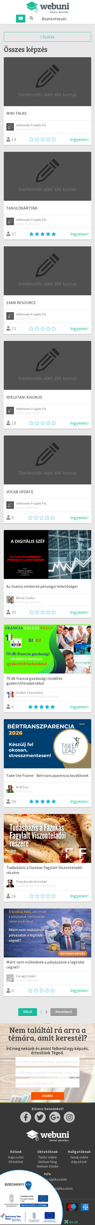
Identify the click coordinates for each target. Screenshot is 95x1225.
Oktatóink (15, 1161)
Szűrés (47, 36)
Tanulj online (79, 1157)
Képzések (79, 1161)
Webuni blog (47, 1161)
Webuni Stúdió (48, 1166)
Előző (27, 1011)
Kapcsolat (16, 1157)
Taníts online (47, 1157)
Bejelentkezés (54, 18)
